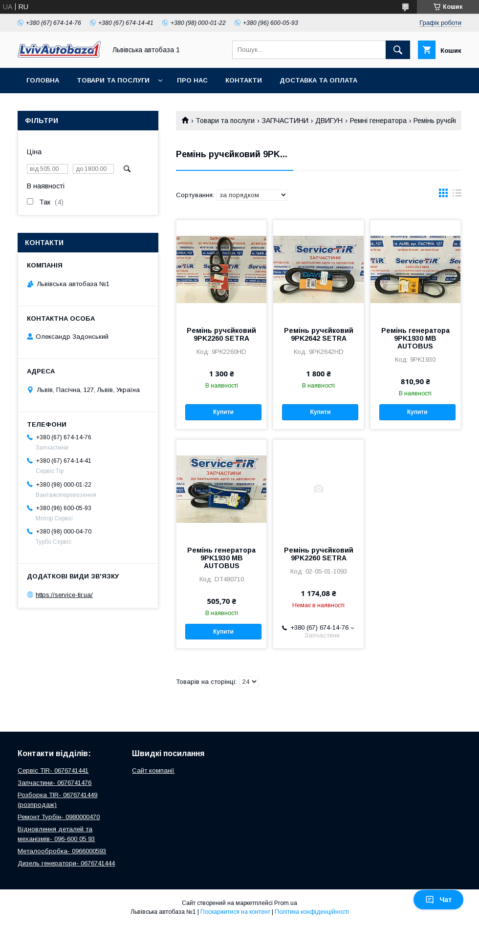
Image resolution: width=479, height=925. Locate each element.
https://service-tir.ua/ (64, 594)
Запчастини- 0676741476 (54, 782)
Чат (438, 899)
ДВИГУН (329, 120)
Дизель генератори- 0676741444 (66, 863)
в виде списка (457, 195)
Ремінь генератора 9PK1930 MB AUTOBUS (415, 338)
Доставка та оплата (318, 80)
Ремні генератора (378, 120)
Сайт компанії (153, 770)
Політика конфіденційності (312, 911)
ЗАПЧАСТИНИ (285, 120)
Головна (42, 80)
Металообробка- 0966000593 (62, 851)
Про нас (192, 80)
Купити (223, 412)
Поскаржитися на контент (235, 911)
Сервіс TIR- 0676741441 (53, 770)
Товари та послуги (113, 80)
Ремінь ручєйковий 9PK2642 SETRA (318, 334)
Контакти (243, 80)
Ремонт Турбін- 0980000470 (59, 817)
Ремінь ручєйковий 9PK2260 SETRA (221, 334)
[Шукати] (398, 50)
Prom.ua (285, 903)
